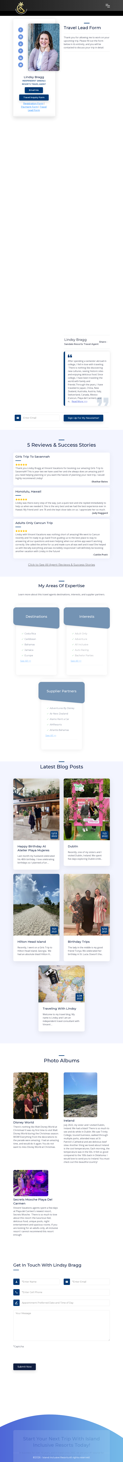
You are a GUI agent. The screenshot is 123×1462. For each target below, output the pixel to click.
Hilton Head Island (31, 941)
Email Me (34, 90)
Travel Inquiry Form (33, 97)
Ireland (69, 1120)
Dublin (73, 846)
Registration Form (33, 103)
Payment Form (29, 107)
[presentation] (34, 1353)
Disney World (23, 1122)
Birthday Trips (79, 941)
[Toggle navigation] (108, 5)
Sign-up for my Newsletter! (83, 418)
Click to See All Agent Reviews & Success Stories (61, 564)
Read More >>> (79, 401)
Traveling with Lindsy (59, 1008)
